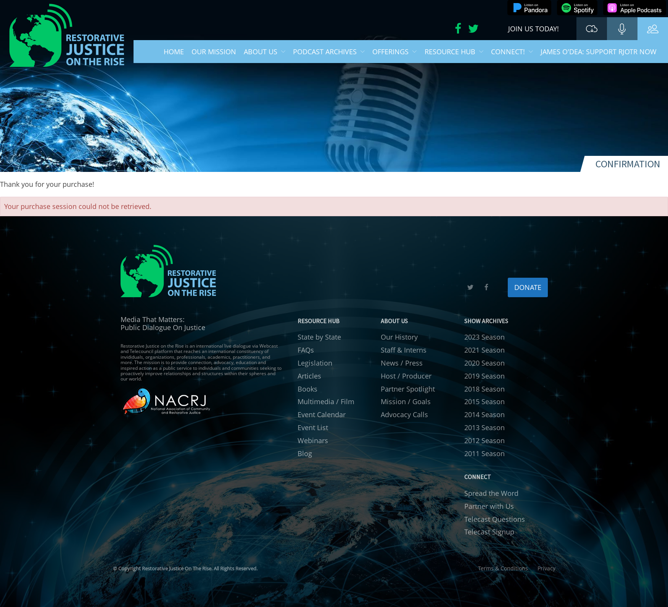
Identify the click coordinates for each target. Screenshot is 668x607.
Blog (305, 453)
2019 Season (484, 375)
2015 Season (484, 401)
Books (307, 388)
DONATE (527, 287)
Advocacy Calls (404, 414)
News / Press (402, 362)
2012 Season (484, 440)
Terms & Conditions (503, 568)
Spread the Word (491, 493)
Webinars (313, 440)
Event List (313, 427)
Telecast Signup (489, 531)
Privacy (546, 568)
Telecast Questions (494, 519)
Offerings (394, 51)
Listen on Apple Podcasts (634, 7)
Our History (399, 337)
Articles (309, 375)
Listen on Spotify (577, 7)
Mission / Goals (406, 401)
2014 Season (484, 414)
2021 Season (484, 349)
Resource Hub (454, 51)
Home (174, 51)
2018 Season (484, 388)
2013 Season (484, 427)
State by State (319, 337)
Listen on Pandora (529, 7)
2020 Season (484, 362)
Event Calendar (322, 414)
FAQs (306, 349)
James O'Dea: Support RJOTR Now (599, 51)
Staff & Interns (404, 349)
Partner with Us (489, 506)
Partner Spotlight (408, 388)
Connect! (512, 51)
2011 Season (484, 453)
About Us (264, 51)
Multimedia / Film (326, 401)
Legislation (315, 362)
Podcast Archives (329, 51)
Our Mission (214, 51)
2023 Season (484, 337)
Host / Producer (406, 375)
